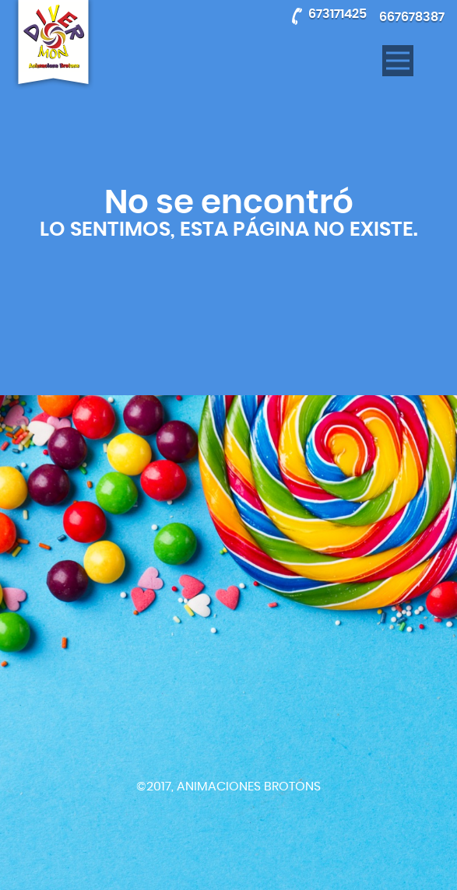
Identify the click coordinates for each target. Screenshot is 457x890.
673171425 (337, 14)
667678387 (412, 17)
